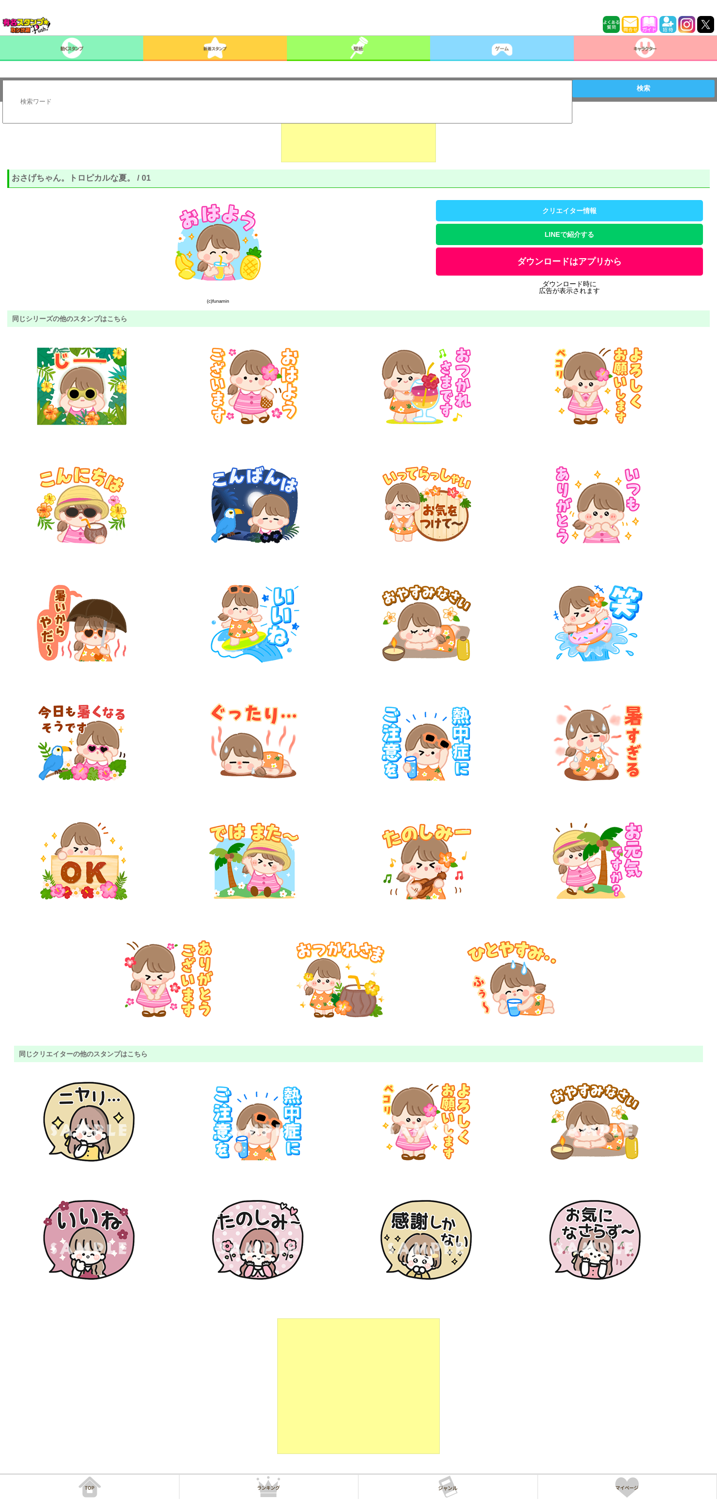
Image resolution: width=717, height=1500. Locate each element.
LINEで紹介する (569, 234)
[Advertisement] (358, 138)
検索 (643, 88)
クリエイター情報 (569, 211)
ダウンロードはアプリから (569, 261)
